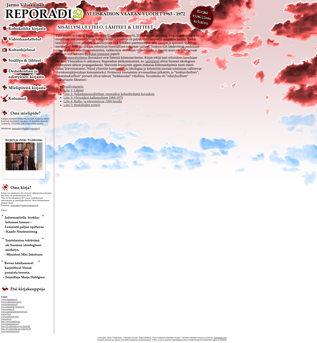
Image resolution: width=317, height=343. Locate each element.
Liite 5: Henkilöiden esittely (82, 105)
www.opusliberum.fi (10, 331)
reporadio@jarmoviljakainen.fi (26, 128)
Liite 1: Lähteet (74, 90)
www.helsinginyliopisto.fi (12, 306)
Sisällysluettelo (74, 86)
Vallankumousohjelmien (71, 57)
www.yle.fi (6, 314)
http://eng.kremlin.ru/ (10, 321)
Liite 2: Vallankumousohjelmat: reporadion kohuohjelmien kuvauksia (109, 94)
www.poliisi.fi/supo (10, 316)
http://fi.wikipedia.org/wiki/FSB (15, 326)
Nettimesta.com (220, 337)
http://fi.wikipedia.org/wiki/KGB (16, 328)
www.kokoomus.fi (9, 304)
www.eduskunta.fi (9, 299)
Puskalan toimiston (97, 54)
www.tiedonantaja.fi (10, 324)
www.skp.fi (6, 319)
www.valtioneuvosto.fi (11, 301)
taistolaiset (152, 61)
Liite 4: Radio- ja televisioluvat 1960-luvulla (93, 101)
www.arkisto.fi (7, 309)
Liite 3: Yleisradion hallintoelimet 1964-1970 (93, 97)
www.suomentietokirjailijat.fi (14, 311)
